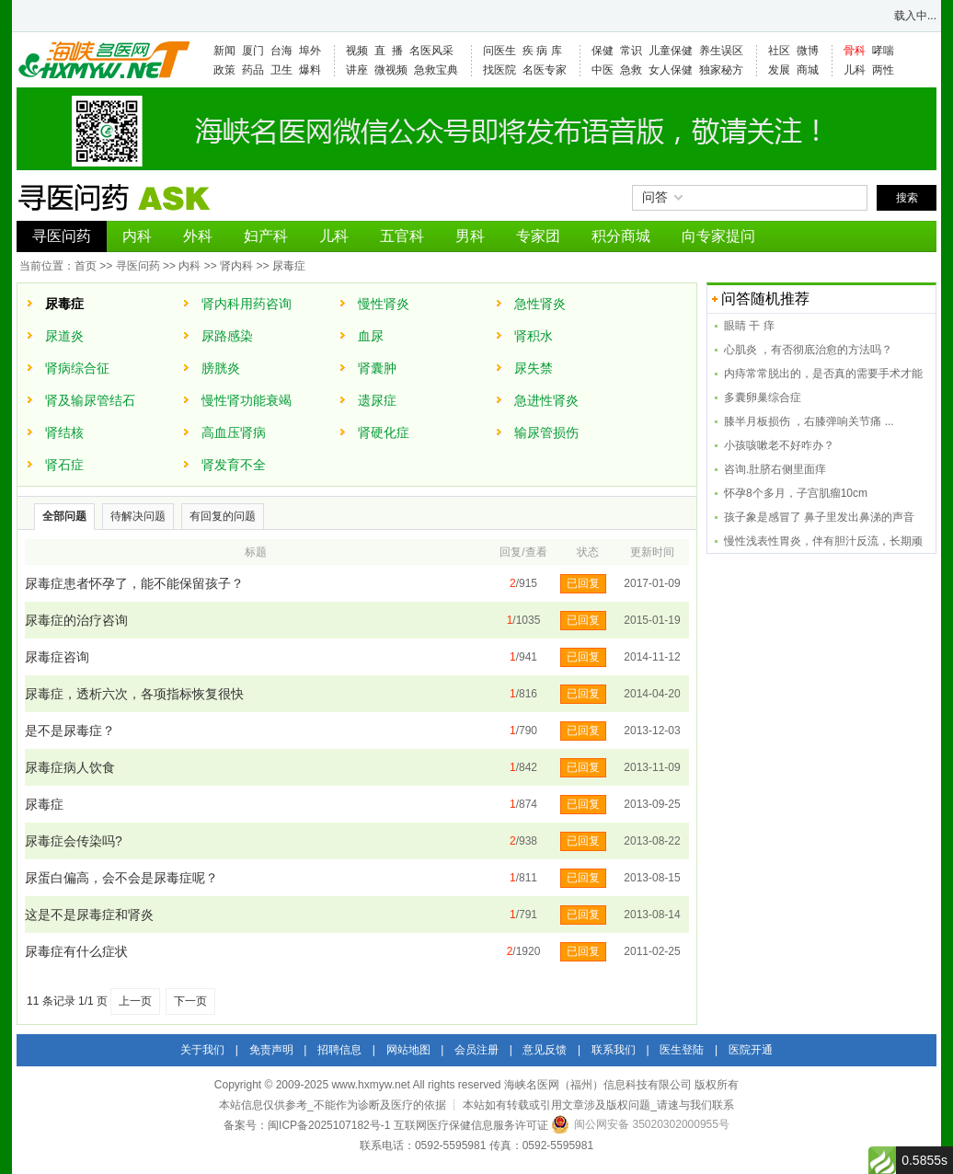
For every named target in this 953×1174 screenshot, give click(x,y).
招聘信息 (339, 1049)
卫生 (281, 69)
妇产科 (266, 236)
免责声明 (271, 1049)
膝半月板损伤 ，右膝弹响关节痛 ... (809, 421)
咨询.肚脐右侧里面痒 (775, 469)
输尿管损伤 (546, 432)
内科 (137, 236)
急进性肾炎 (546, 400)
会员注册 (476, 1049)
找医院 (499, 69)
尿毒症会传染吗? (73, 841)
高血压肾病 (233, 432)
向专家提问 (718, 236)
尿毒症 (288, 265)
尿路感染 (227, 335)
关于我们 (202, 1049)
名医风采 (431, 50)
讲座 (357, 69)
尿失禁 (533, 368)
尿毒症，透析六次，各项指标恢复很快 (134, 693)
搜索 (907, 197)
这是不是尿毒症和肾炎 (89, 914)
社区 (779, 50)
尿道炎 (64, 335)
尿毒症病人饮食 (70, 767)
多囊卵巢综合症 (762, 397)
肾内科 (236, 265)
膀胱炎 (220, 368)
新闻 (224, 50)
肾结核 (64, 432)
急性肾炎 (540, 303)
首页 (86, 265)
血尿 (371, 335)
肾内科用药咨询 (246, 303)
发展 (779, 69)
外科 (197, 236)
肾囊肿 (377, 368)
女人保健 (671, 69)
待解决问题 (138, 516)
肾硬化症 (383, 432)
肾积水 (533, 335)
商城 (808, 69)
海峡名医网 (103, 59)
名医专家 (544, 69)
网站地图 (408, 1049)
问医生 (499, 50)
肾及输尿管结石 (90, 400)
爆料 (310, 69)
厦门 (253, 50)
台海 (281, 50)
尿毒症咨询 (57, 657)
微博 (808, 50)
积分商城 (620, 236)
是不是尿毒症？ (70, 730)
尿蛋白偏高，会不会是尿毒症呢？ (121, 877)
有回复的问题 (222, 516)
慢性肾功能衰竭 (246, 400)
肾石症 (64, 464)
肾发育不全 (233, 464)
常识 (631, 50)
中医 (602, 69)
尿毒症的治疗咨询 (76, 620)
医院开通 (751, 1049)
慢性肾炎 (383, 303)
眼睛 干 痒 (749, 325)
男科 (470, 236)
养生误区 (721, 50)
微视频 (391, 69)
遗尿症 (377, 400)
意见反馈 (544, 1049)
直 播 (388, 50)
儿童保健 (671, 50)
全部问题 (64, 516)
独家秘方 (721, 69)
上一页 (135, 1001)
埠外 (310, 50)
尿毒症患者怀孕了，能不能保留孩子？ (134, 583)
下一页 (190, 1001)
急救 (631, 69)
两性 (883, 69)
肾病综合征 (77, 368)
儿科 (855, 69)
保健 (602, 50)
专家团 (538, 236)
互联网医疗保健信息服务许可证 (471, 1125)
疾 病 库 (542, 50)
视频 (357, 50)
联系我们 (613, 1049)
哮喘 (883, 50)
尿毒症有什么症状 (76, 951)
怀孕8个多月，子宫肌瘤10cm (795, 493)
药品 (253, 69)
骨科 (855, 50)
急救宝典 (436, 69)
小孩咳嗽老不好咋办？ (779, 445)
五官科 (402, 236)
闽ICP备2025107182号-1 (329, 1125)
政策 (224, 69)
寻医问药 (61, 236)
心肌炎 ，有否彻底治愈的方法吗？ (808, 349)
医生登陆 (682, 1049)
